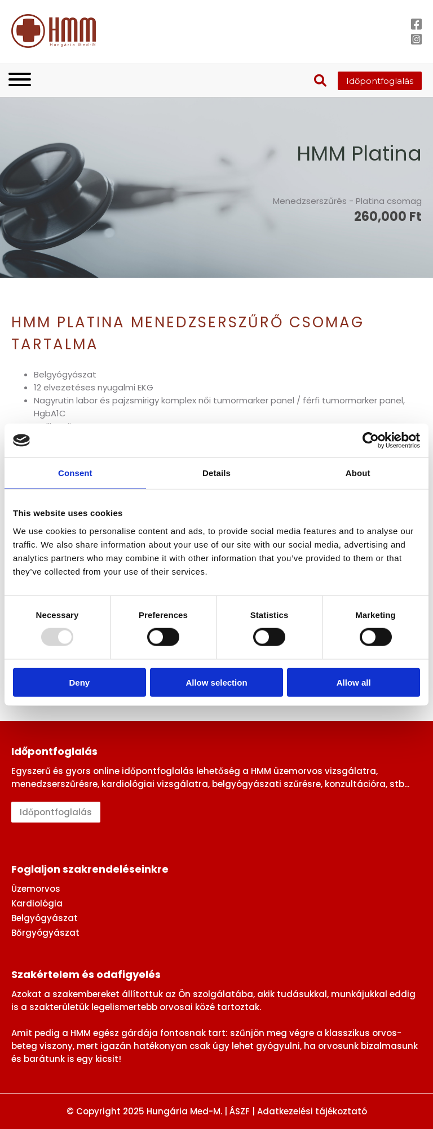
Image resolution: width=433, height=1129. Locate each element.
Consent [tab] (75, 473)
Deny (79, 682)
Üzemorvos (35, 889)
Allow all (354, 682)
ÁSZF (239, 1111)
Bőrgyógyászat (45, 933)
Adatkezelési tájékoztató (312, 1111)
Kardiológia (37, 903)
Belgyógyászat (44, 918)
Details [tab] (216, 473)
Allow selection (216, 682)
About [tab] (358, 473)
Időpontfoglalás (379, 80)
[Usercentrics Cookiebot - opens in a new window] (370, 440)
